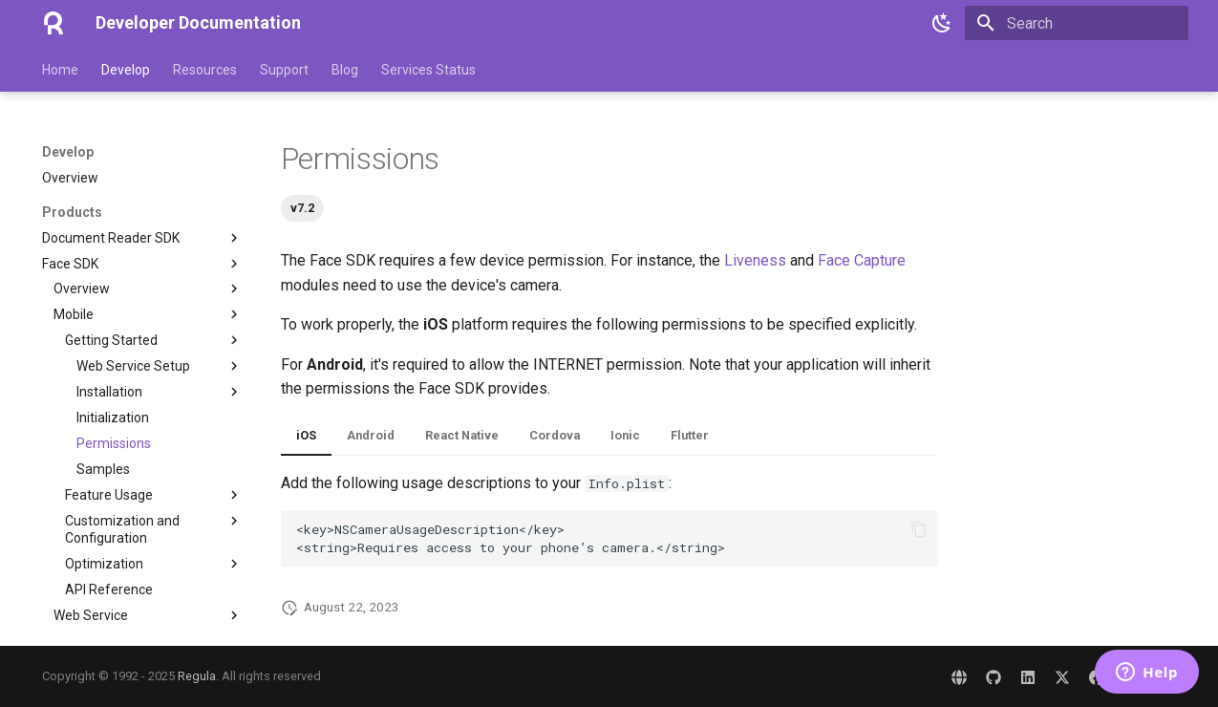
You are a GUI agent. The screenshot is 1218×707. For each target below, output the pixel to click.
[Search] (1076, 23)
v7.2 (302, 208)
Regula (197, 676)
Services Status (428, 69)
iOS (306, 435)
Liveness (755, 260)
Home (60, 69)
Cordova (554, 435)
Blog (344, 69)
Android (371, 435)
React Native (462, 435)
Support (284, 69)
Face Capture (862, 260)
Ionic (625, 435)
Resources (205, 69)
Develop (125, 69)
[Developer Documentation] (53, 23)
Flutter (690, 435)
